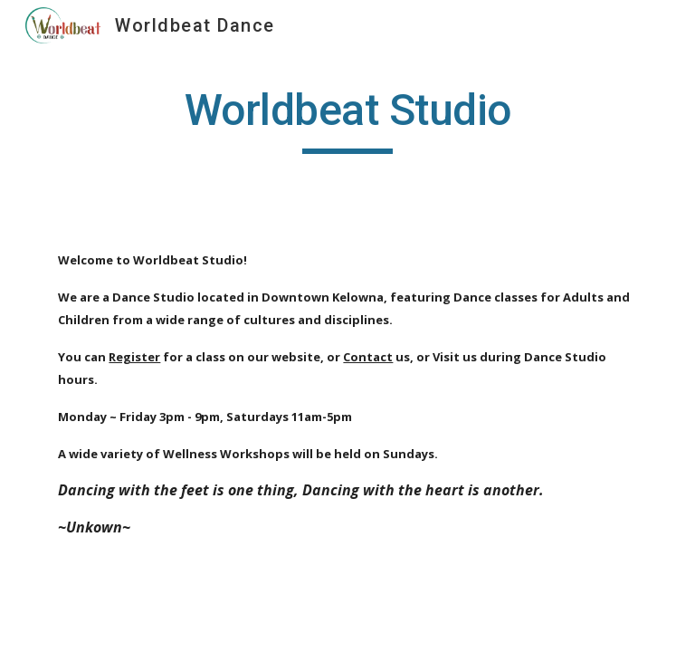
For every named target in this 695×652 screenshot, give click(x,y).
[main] (347, 118)
